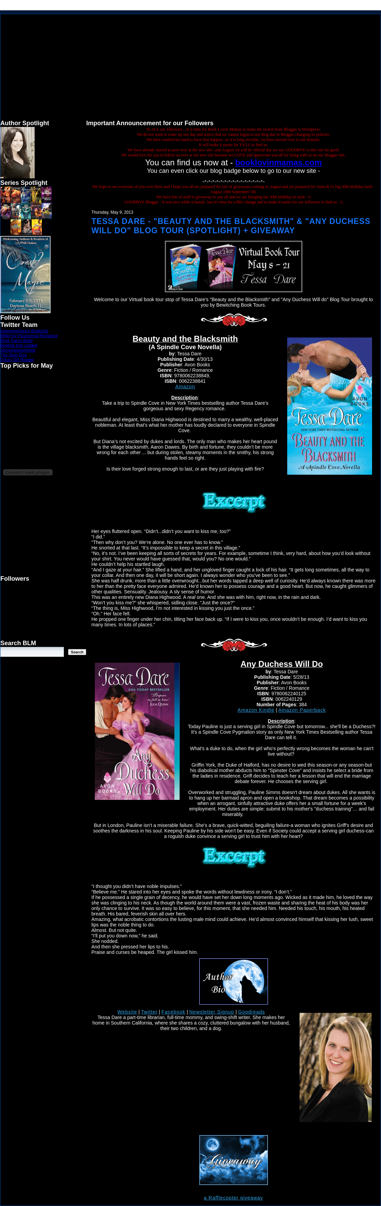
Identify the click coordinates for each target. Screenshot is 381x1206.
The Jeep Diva (13, 355)
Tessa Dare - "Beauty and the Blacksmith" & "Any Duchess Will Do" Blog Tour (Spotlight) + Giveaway (230, 226)
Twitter (149, 1012)
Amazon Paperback (302, 710)
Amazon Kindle (256, 710)
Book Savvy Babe (16, 340)
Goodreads (251, 1012)
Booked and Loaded (18, 345)
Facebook (173, 1012)
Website (127, 1012)
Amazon (185, 386)
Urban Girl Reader (17, 359)
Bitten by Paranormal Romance (29, 335)
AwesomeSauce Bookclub (24, 331)
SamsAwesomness (17, 350)
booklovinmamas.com (278, 162)
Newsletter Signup (211, 1012)
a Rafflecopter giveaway (233, 1198)
